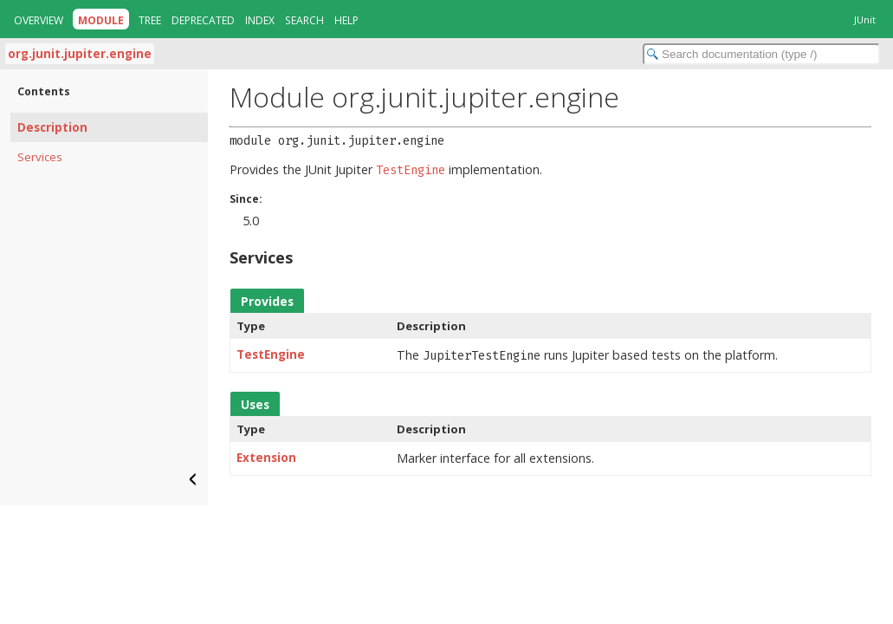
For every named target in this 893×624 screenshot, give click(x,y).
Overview (38, 20)
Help (346, 20)
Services (39, 157)
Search (304, 20)
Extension (266, 457)
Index (260, 20)
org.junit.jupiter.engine (80, 54)
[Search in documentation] (761, 54)
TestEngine (270, 354)
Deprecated (203, 20)
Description (52, 127)
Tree (150, 20)
